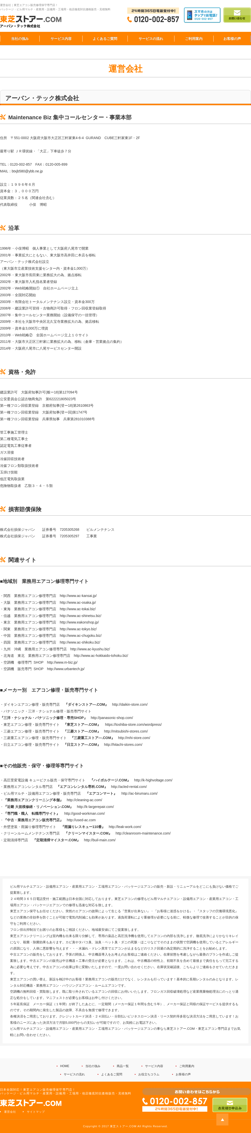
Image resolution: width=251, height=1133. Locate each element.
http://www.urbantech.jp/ (65, 669)
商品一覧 (123, 1066)
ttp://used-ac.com (82, 820)
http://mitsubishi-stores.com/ (126, 731)
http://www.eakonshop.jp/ (79, 622)
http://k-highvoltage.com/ (153, 780)
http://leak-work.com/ (125, 827)
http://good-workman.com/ (84, 813)
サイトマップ (36, 1111)
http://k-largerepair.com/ (95, 807)
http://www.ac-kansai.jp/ (78, 596)
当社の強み (20, 39)
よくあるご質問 (105, 39)
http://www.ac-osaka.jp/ (78, 602)
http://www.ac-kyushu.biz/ (90, 649)
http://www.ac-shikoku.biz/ (80, 642)
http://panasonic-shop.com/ (112, 718)
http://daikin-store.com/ (130, 704)
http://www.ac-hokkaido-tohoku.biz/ (101, 656)
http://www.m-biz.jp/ (62, 662)
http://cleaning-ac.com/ (84, 800)
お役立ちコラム (148, 1074)
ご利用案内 (194, 39)
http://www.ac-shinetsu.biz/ (80, 616)
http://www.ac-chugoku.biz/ (81, 636)
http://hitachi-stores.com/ (123, 745)
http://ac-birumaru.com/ (139, 793)
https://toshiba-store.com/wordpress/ (133, 725)
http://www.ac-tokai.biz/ (78, 609)
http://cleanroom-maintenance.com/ (143, 833)
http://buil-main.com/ (99, 840)
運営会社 (10, 1111)
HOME (64, 1066)
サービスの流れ (151, 39)
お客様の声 (232, 39)
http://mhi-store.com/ (135, 738)
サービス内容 (61, 39)
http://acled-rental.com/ (129, 787)
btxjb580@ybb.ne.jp (27, 171)
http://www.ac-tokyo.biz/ (78, 629)
